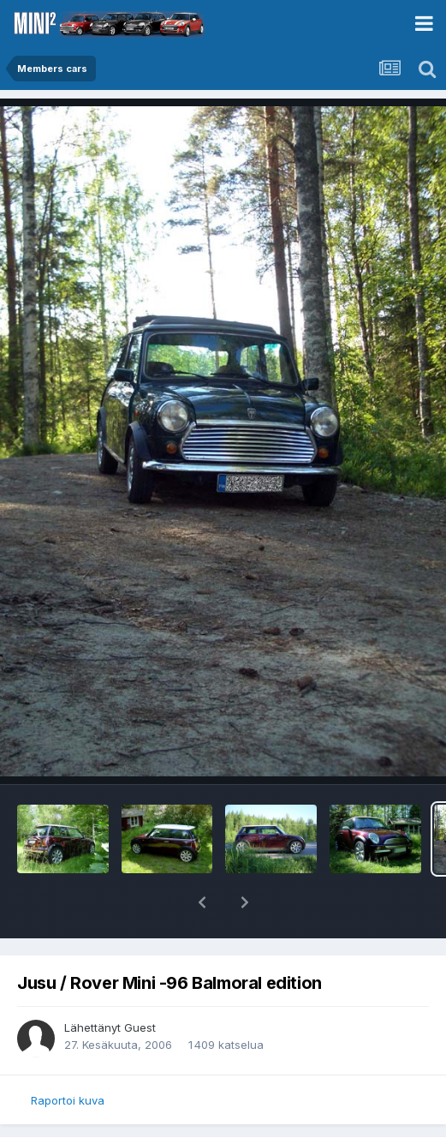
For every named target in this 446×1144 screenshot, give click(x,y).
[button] (202, 902)
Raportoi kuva (67, 1100)
